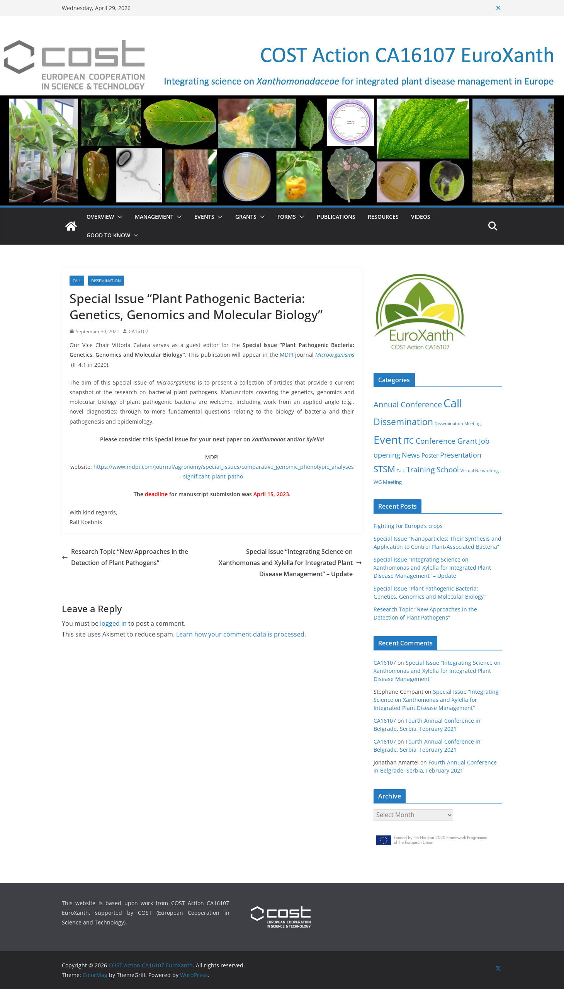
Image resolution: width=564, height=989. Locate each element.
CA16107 (138, 331)
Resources (383, 216)
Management (154, 216)
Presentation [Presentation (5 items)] (460, 455)
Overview (100, 216)
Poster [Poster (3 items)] (429, 455)
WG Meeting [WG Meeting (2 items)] (388, 481)
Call (77, 280)
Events (204, 216)
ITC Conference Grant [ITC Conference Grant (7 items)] (440, 441)
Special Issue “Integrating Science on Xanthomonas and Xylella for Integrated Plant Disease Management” (437, 671)
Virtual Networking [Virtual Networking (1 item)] (479, 470)
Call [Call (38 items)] (452, 403)
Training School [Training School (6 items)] (432, 469)
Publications (336, 216)
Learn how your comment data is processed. (241, 634)
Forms (286, 216)
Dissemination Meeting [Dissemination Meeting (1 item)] (458, 423)
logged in (113, 623)
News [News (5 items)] (411, 455)
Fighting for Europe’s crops (408, 525)
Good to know (108, 235)
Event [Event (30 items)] (388, 439)
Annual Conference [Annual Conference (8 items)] (408, 404)
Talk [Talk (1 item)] (401, 470)
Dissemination (106, 280)
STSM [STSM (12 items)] (384, 469)
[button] (118, 216)
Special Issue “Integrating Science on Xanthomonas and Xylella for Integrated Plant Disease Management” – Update (290, 562)
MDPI (286, 354)
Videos (420, 216)
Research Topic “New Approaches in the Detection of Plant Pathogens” (125, 557)
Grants (246, 216)
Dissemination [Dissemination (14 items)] (403, 421)
